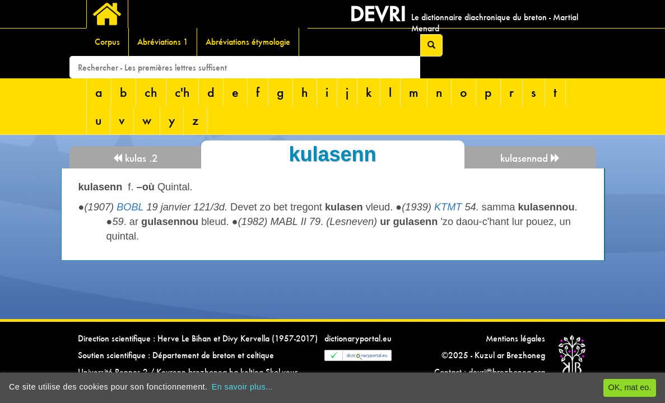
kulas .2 (135, 158)
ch (151, 92)
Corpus (107, 41)
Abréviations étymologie (248, 41)
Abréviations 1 (162, 41)
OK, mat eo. (630, 387)
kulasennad (530, 158)
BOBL (130, 207)
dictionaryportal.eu (358, 338)
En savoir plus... (242, 386)
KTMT (448, 207)
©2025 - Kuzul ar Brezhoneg (493, 355)
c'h (182, 92)
